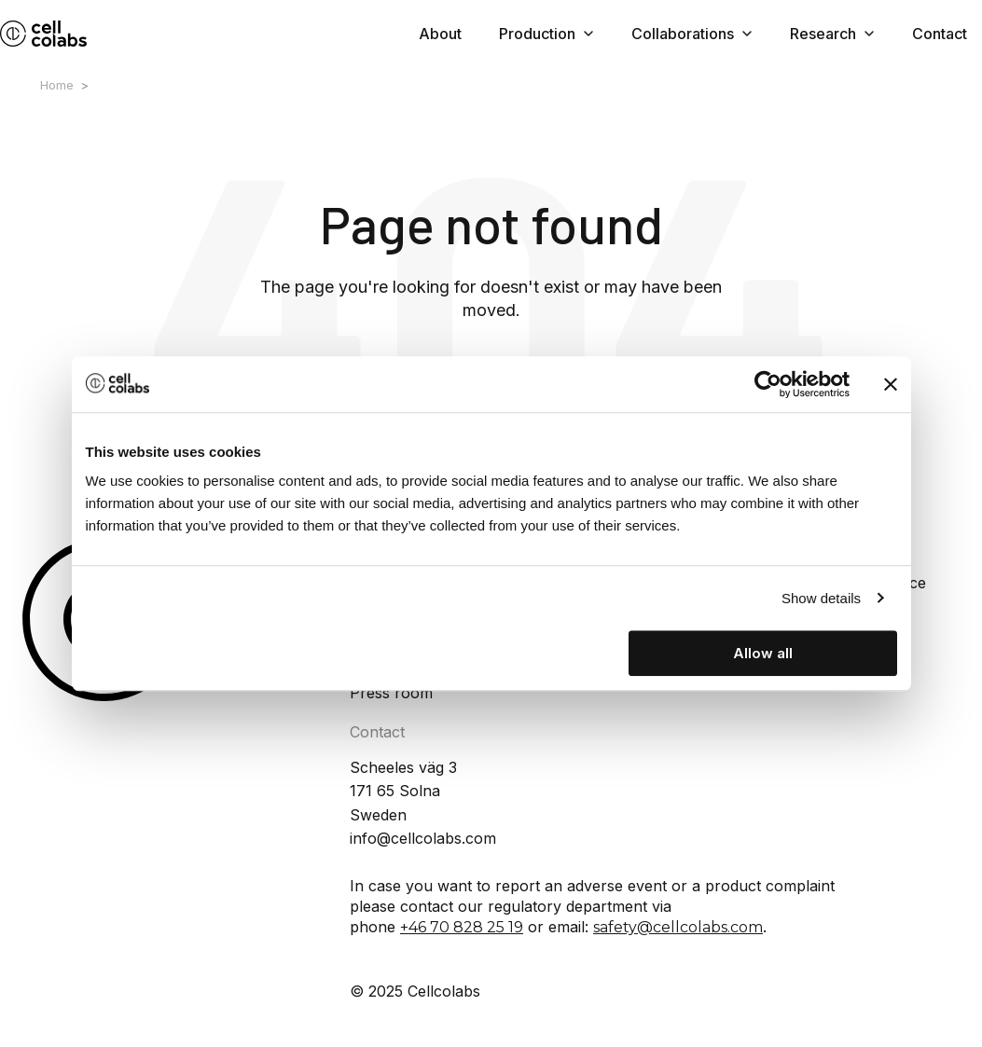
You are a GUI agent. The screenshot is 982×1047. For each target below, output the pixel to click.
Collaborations (692, 33)
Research (832, 33)
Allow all (763, 653)
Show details (821, 598)
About (440, 33)
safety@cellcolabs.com (678, 927)
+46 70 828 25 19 (461, 927)
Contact (939, 33)
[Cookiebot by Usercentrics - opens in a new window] (768, 384)
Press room (391, 692)
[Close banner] (890, 384)
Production (546, 33)
